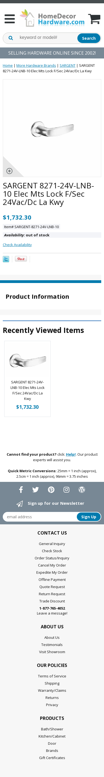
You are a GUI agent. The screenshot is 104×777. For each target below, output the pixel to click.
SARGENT (67, 65)
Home (8, 65)
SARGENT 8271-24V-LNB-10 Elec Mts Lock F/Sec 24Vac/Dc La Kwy (28, 390)
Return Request (52, 593)
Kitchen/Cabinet (52, 736)
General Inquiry (52, 543)
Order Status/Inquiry (52, 558)
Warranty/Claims (52, 690)
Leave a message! (52, 611)
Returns (52, 697)
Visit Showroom (52, 651)
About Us (52, 637)
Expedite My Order (52, 572)
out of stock (26, 235)
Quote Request (52, 586)
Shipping (52, 683)
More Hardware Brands (36, 65)
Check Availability (17, 244)
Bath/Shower (52, 729)
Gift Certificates (52, 757)
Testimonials (52, 644)
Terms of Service (52, 676)
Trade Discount (52, 601)
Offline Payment (52, 579)
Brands (52, 750)
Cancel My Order (52, 565)
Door (52, 743)
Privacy (52, 704)
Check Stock (52, 550)
